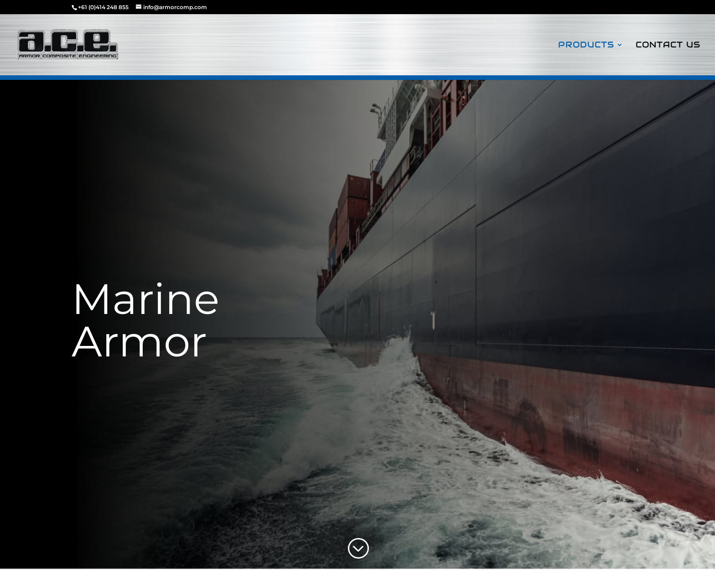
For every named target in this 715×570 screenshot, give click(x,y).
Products (586, 46)
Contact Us (668, 46)
